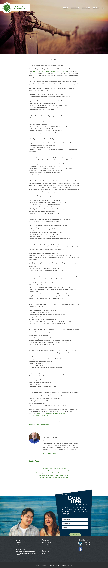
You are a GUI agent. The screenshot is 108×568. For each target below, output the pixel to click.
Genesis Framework (60, 565)
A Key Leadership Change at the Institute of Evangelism (26, 554)
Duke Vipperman (54, 58)
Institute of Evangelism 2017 (49, 565)
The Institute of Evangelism (16, 8)
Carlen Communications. (63, 564)
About (18, 540)
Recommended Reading (47, 546)
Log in (71, 565)
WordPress (67, 565)
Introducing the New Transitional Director (25, 551)
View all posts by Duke (49, 453)
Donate (43, 553)
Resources (45, 540)
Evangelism (18, 542)
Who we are (18, 544)
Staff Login (71, 564)
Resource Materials (46, 542)
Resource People (46, 544)
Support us (45, 551)
